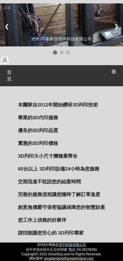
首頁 (9, 76)
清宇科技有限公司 (72, 245)
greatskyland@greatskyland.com (69, 258)
